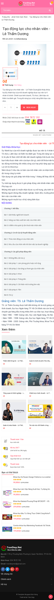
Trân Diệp (31, 597)
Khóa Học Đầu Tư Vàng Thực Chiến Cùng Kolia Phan (33, 513)
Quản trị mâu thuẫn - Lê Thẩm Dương (16, 425)
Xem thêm (8, 329)
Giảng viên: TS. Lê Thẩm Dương (23, 301)
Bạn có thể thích (10, 472)
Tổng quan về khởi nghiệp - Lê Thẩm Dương (18, 393)
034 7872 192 (32, 117)
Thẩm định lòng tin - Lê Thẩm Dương (16, 361)
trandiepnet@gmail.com (15, 564)
